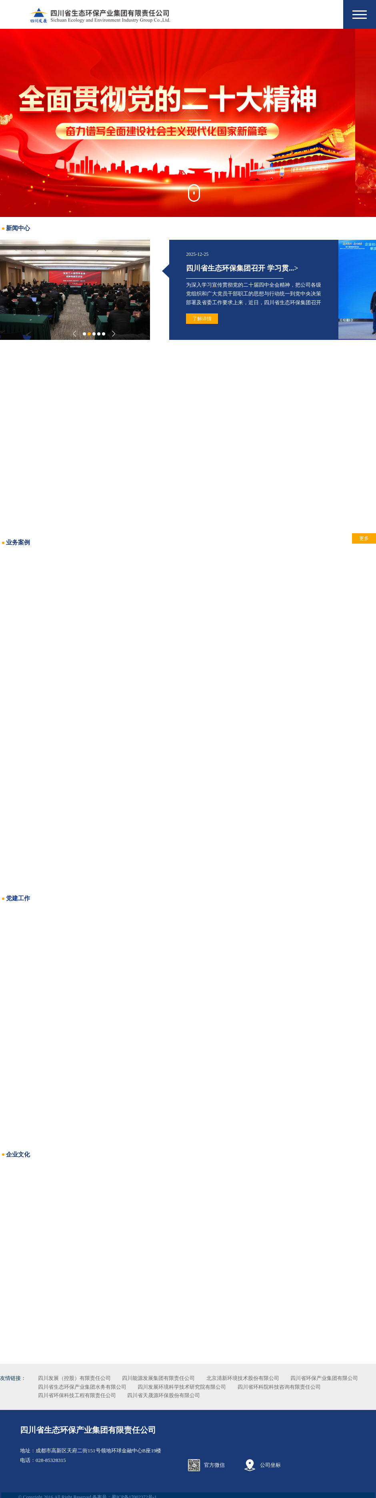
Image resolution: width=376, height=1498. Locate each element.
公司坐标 (270, 1461)
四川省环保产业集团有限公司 (90, 1387)
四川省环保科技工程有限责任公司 (190, 1395)
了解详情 (181, 318)
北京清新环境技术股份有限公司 (261, 1378)
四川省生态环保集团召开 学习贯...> (222, 268)
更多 (345, 538)
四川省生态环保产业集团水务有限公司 (180, 1387)
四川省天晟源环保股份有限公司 (277, 1395)
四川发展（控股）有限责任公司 (93, 1378)
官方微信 (214, 1461)
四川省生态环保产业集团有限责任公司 (87, 1426)
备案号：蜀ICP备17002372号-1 (123, 1493)
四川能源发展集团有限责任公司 (177, 1378)
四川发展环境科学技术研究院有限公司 (280, 1387)
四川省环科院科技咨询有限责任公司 (98, 1395)
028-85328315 (49, 1456)
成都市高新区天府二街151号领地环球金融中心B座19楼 (97, 1447)
